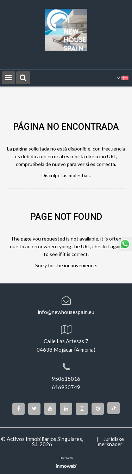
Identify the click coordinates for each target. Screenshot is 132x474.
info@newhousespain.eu (66, 312)
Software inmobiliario (66, 465)
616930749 (66, 387)
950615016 (66, 379)
